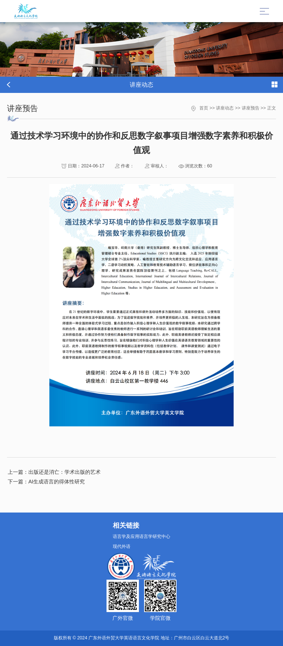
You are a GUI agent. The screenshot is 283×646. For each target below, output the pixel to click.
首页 (203, 108)
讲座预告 (250, 108)
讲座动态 (225, 108)
